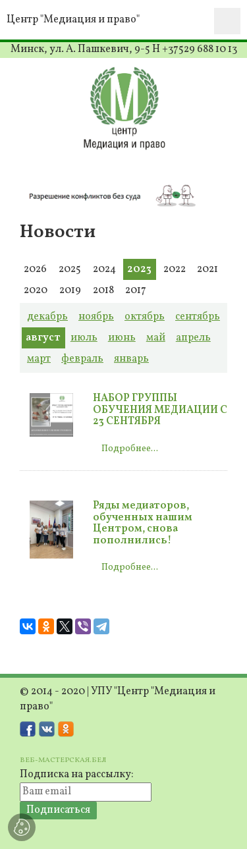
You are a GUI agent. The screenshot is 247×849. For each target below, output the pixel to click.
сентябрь (197, 317)
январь (131, 359)
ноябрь (96, 317)
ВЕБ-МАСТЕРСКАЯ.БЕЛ (63, 760)
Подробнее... (129, 449)
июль (83, 338)
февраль (82, 359)
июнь (122, 338)
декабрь (47, 317)
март (39, 359)
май (155, 338)
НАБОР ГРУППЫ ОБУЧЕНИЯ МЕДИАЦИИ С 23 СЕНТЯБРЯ (160, 410)
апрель (193, 338)
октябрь (144, 317)
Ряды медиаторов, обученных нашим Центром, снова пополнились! (142, 523)
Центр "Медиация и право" (73, 20)
